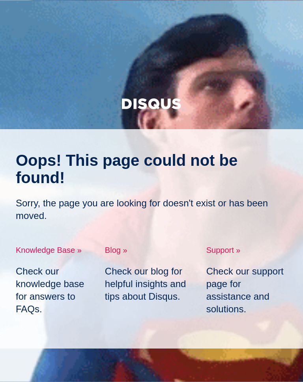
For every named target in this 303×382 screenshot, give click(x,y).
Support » (223, 250)
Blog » (116, 250)
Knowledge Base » (49, 250)
